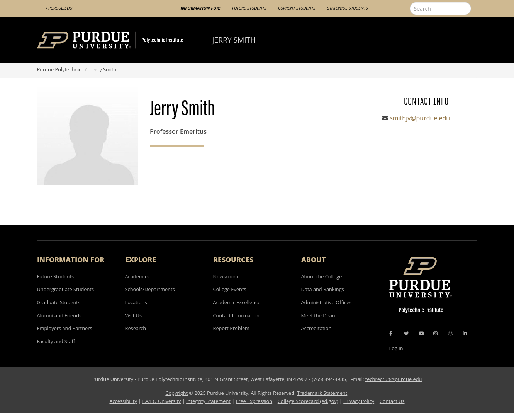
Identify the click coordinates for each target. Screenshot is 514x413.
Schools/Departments (150, 289)
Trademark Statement (322, 392)
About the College (321, 276)
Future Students (249, 8)
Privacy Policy (358, 401)
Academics (137, 276)
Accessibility (123, 401)
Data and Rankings (322, 289)
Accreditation (316, 328)
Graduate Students (58, 302)
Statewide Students (347, 8)
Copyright (176, 392)
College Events (229, 289)
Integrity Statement (208, 401)
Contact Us (392, 401)
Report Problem (231, 328)
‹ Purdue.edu (59, 8)
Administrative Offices (326, 302)
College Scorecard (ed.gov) (308, 401)
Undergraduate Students (65, 289)
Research (135, 328)
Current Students (297, 8)
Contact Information (236, 315)
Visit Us (133, 315)
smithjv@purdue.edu (420, 118)
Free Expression (254, 401)
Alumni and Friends (59, 315)
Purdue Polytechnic (59, 69)
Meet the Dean (318, 315)
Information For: (201, 8)
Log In (396, 348)
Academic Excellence (237, 302)
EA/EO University (161, 401)
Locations (136, 302)
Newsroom (225, 276)
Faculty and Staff (56, 341)
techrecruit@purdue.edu (393, 379)
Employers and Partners (64, 328)
